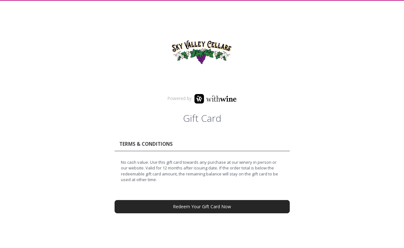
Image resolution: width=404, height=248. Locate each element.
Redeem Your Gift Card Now (202, 207)
